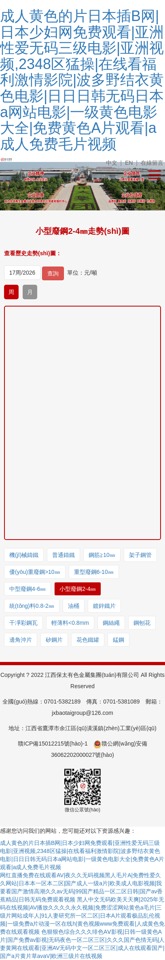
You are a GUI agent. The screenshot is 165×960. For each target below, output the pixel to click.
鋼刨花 (141, 623)
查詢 (53, 273)
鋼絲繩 (111, 623)
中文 (111, 163)
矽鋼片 (54, 639)
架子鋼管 (140, 555)
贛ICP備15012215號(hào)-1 (53, 743)
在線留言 (152, 163)
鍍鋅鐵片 (104, 606)
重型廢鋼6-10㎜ (94, 572)
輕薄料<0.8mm (70, 623)
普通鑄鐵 (63, 555)
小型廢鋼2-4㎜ (77, 589)
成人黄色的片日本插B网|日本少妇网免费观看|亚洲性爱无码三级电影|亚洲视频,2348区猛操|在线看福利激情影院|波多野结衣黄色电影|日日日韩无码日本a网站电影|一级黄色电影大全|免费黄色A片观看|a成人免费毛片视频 (82, 80)
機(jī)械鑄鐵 (23, 555)
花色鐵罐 (87, 639)
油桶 (73, 606)
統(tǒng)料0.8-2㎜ (31, 606)
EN (129, 163)
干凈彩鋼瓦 (23, 623)
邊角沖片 (20, 639)
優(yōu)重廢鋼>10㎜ (34, 572)
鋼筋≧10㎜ (102, 555)
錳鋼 (118, 639)
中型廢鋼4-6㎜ (27, 589)
